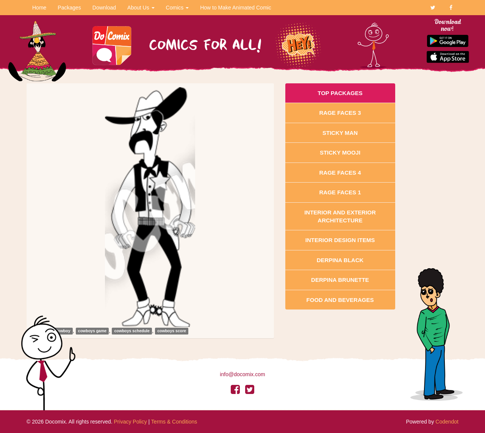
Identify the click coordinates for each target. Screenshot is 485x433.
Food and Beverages (340, 300)
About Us (140, 8)
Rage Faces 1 (340, 192)
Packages (69, 8)
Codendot (446, 422)
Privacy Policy (130, 422)
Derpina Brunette (340, 280)
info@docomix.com (242, 374)
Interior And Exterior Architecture (340, 216)
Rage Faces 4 (340, 172)
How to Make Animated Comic (235, 8)
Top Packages (340, 93)
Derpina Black (340, 260)
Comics (177, 8)
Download (104, 8)
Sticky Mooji (340, 152)
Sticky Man (340, 133)
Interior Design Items (340, 240)
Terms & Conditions (174, 422)
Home (39, 8)
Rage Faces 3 (340, 112)
